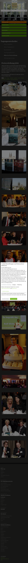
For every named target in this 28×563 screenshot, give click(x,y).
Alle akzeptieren (14, 298)
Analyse (14, 284)
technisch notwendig (6, 284)
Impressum (14, 288)
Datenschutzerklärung (5, 288)
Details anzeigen (5, 291)
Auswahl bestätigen (5, 298)
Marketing (19, 284)
